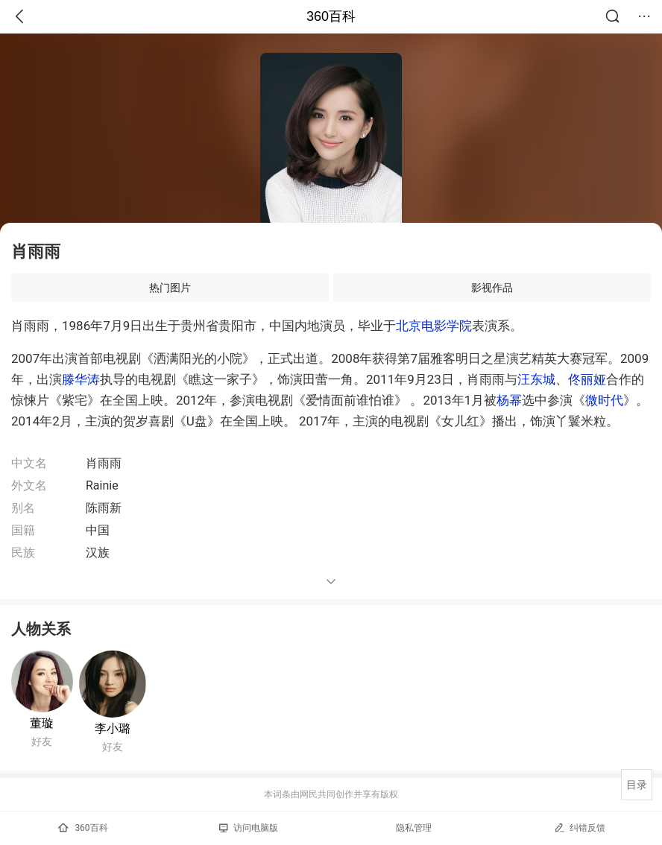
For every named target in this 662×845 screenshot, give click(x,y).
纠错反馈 (579, 827)
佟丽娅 (587, 379)
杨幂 (509, 400)
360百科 (331, 16)
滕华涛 (81, 379)
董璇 (42, 723)
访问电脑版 (248, 828)
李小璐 (112, 728)
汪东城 (536, 379)
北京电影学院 (434, 325)
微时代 (604, 400)
